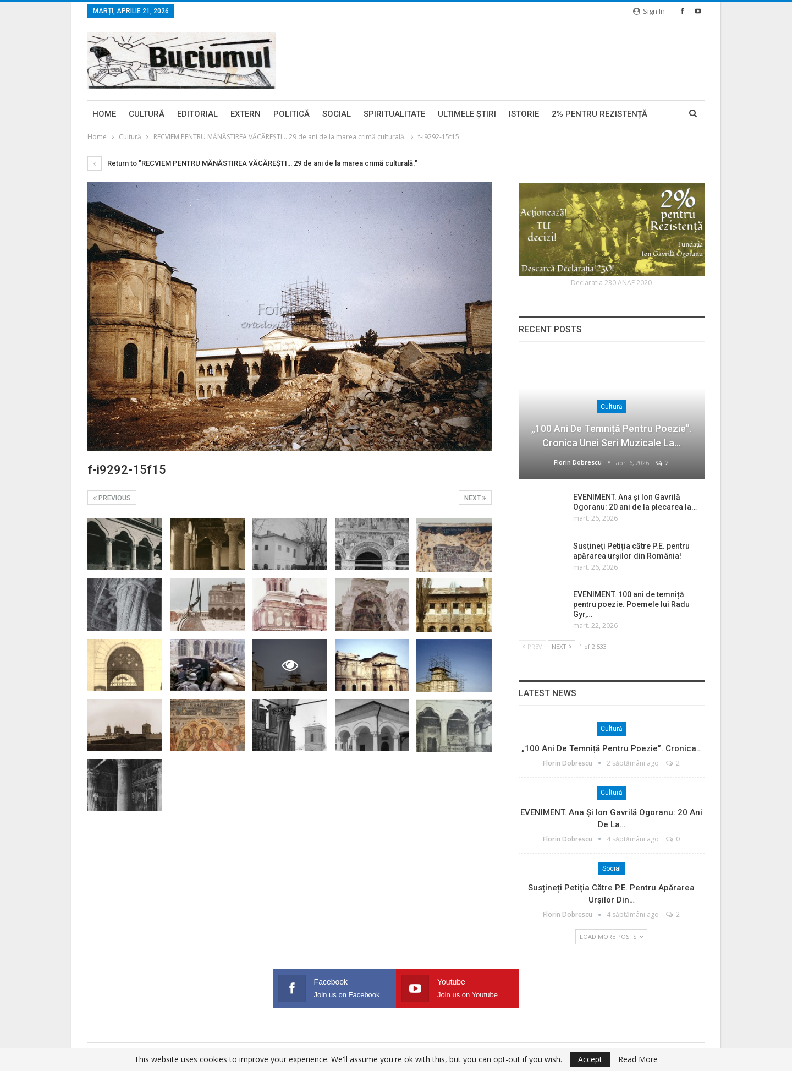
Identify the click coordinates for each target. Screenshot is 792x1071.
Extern (245, 114)
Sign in (649, 11)
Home (104, 114)
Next (475, 498)
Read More (638, 1059)
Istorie (524, 114)
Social (336, 114)
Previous (112, 498)
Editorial (197, 114)
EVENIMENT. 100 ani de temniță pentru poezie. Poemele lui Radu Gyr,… (631, 604)
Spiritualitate (394, 114)
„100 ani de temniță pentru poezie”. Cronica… (611, 748)
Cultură (146, 114)
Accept (590, 1059)
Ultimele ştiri (467, 114)
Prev (532, 646)
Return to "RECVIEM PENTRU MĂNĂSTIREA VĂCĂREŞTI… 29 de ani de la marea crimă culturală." (252, 163)
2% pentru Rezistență (599, 114)
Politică (291, 114)
